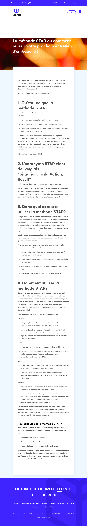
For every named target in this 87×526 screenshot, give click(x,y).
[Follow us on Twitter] (38, 495)
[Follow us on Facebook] (50, 495)
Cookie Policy (49, 507)
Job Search (70, 503)
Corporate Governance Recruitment (53, 503)
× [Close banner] (84, 3)
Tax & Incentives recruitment (30, 503)
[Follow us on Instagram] (55, 495)
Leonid (17, 12)
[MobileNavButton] (80, 11)
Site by (43, 517)
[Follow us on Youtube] (44, 495)
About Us (16, 503)
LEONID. (64, 489)
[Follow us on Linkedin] (32, 495)
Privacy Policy (37, 507)
